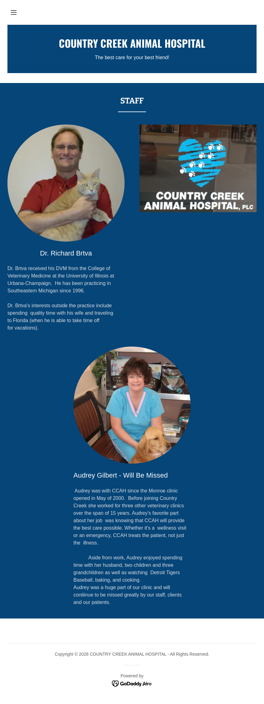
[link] (132, 46)
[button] (13, 12)
